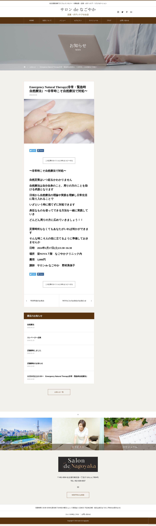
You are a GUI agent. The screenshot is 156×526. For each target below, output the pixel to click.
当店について (47, 20)
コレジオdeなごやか (72, 516)
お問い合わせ (124, 20)
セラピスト (78, 20)
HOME (31, 20)
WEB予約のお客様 (78, 496)
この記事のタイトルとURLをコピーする (59, 160)
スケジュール (93, 20)
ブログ (109, 20)
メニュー (62, 20)
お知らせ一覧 (59, 392)
